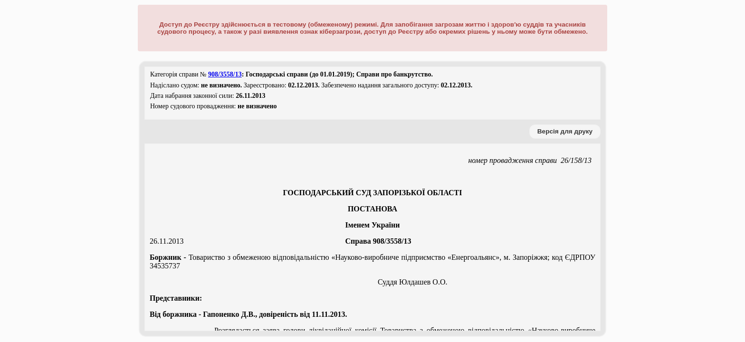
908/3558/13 (225, 74)
